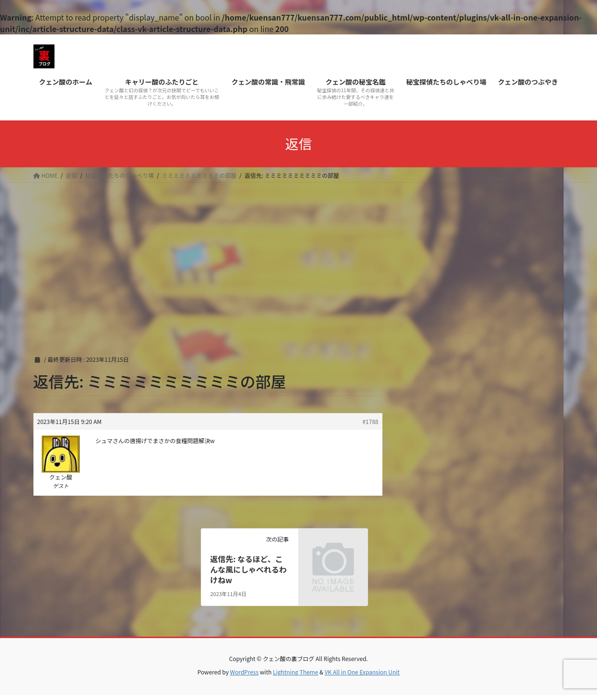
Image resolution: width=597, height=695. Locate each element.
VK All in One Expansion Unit (362, 672)
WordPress (244, 672)
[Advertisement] (299, 254)
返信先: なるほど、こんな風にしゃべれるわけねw (248, 569)
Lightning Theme (295, 672)
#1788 (370, 421)
